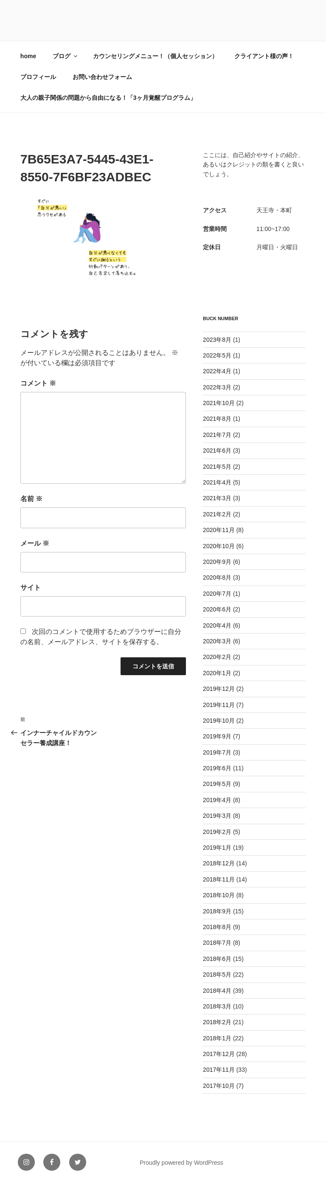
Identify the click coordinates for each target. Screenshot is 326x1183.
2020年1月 (217, 673)
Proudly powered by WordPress (181, 1162)
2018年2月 (217, 1022)
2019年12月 (219, 688)
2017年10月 (219, 1085)
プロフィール (38, 76)
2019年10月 (219, 720)
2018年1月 (217, 1038)
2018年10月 (219, 895)
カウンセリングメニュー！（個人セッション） (155, 56)
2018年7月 (217, 942)
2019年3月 (217, 815)
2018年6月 (217, 958)
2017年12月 (219, 1054)
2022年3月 (217, 387)
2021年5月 (217, 466)
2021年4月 (217, 482)
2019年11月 (219, 704)
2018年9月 (217, 911)
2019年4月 (217, 800)
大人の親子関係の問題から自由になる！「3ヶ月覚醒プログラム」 (108, 97)
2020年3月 (217, 641)
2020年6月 (217, 609)
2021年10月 (219, 403)
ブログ (66, 56)
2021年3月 (217, 498)
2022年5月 (217, 355)
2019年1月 (217, 847)
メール (34, 543)
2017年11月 (219, 1069)
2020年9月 (217, 561)
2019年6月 (217, 768)
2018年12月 (219, 863)
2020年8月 (217, 577)
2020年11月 (219, 530)
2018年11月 (219, 879)
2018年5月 (217, 974)
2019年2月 (217, 831)
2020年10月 (219, 546)
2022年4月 (217, 371)
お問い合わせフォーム (102, 76)
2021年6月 (217, 450)
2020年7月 (217, 593)
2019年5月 (217, 783)
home (28, 56)
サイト (30, 587)
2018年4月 (217, 990)
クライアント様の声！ (264, 56)
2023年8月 (217, 339)
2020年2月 (217, 656)
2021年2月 (217, 514)
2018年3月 (217, 1006)
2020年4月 (217, 625)
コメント (38, 383)
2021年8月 (217, 418)
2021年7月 (217, 434)
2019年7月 (217, 752)
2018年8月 (217, 927)
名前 (31, 498)
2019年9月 (217, 736)
